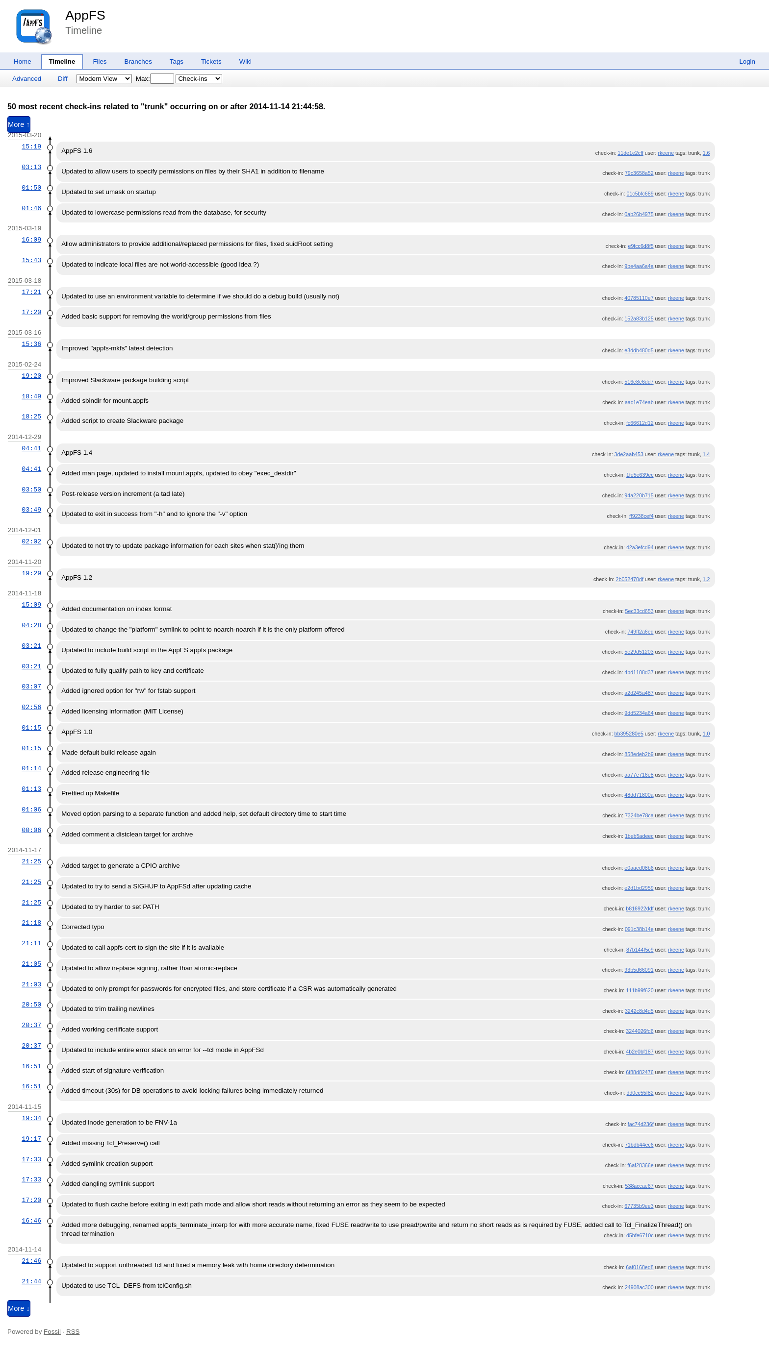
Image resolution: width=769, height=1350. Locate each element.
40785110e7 (638, 298)
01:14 (31, 768)
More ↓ (19, 1308)
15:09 (31, 604)
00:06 (31, 830)
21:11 (31, 943)
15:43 (31, 260)
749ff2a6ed (640, 632)
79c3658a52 (639, 173)
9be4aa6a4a (638, 266)
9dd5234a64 (638, 713)
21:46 (31, 1260)
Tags (176, 61)
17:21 (31, 292)
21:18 (31, 922)
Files (99, 61)
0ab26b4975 (638, 214)
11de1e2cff (630, 153)
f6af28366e (640, 1165)
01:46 (31, 208)
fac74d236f (641, 1124)
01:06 (31, 809)
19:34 (31, 1118)
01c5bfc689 (640, 193)
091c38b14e (639, 929)
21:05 (31, 963)
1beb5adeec (639, 836)
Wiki (245, 61)
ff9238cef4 (641, 516)
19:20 (31, 375)
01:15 (31, 727)
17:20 (31, 312)
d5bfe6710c (640, 1235)
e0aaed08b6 (638, 868)
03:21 (31, 645)
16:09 (31, 239)
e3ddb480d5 (638, 350)
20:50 (31, 1004)
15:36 (31, 344)
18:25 (31, 416)
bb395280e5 (629, 733)
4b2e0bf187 (639, 1052)
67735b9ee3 (638, 1206)
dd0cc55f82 (640, 1093)
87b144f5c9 (640, 950)
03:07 (31, 686)
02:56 (31, 707)
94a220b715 (638, 495)
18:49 (31, 396)
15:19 (31, 146)
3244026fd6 (639, 1031)
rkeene (666, 153)
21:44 (31, 1281)
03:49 (31, 509)
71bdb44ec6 (639, 1145)
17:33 (31, 1159)
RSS (72, 1331)
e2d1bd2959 (638, 888)
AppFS (85, 15)
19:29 (31, 573)
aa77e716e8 (638, 775)
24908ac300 (639, 1287)
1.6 (706, 153)
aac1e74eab (639, 402)
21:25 (31, 861)
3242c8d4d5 (639, 1011)
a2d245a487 (638, 693)
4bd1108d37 (638, 672)
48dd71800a (638, 795)
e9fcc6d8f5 (640, 246)
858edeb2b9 (638, 754)
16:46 (31, 1220)
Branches (138, 61)
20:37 (31, 1025)
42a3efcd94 (640, 547)
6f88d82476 (639, 1072)
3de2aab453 (629, 454)
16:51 (31, 1066)
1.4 (706, 454)
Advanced (26, 78)
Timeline (62, 61)
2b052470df (629, 579)
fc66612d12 (640, 423)
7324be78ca (639, 815)
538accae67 (639, 1186)
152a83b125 (638, 318)
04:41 (31, 448)
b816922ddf (639, 908)
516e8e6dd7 (638, 382)
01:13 (31, 789)
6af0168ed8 (639, 1267)
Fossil (52, 1331)
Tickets (211, 61)
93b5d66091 (638, 970)
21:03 (31, 984)
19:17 (31, 1138)
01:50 (31, 187)
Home (22, 61)
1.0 (706, 733)
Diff (63, 78)
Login (747, 61)
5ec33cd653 (639, 611)
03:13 (31, 167)
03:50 (31, 489)
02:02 (31, 541)
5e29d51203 (638, 652)
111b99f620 (639, 990)
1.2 (706, 579)
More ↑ (19, 124)
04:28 (31, 625)
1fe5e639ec (640, 475)
